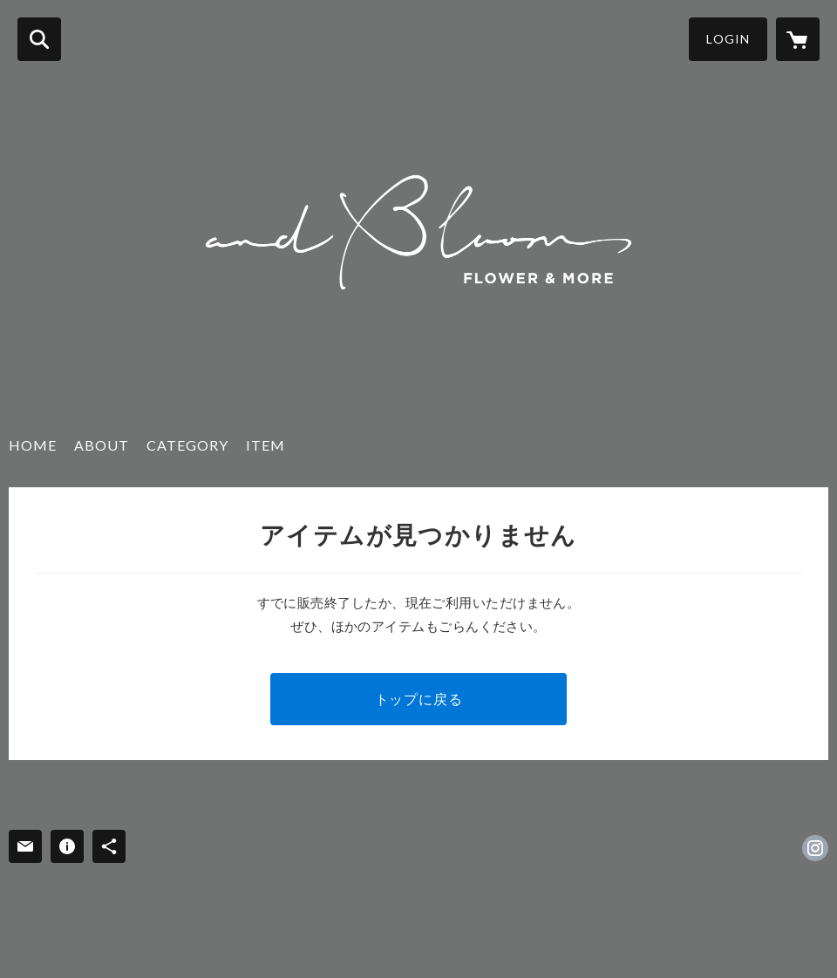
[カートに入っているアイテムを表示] (798, 39)
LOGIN (728, 38)
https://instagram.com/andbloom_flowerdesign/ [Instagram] (815, 848)
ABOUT (101, 445)
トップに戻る (419, 698)
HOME (33, 445)
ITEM (265, 445)
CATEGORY (187, 445)
